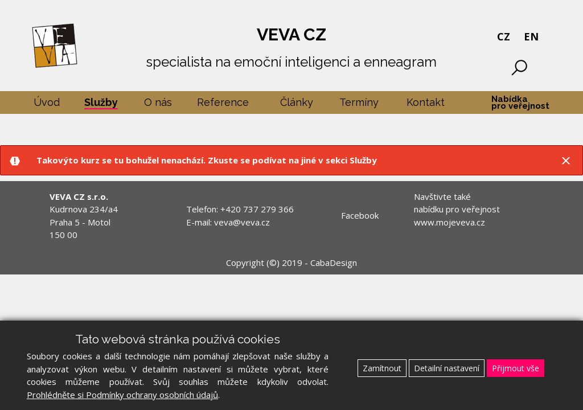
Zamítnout (382, 368)
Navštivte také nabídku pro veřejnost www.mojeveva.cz (457, 209)
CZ (503, 36)
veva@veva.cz (242, 222)
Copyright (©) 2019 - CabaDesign (291, 262)
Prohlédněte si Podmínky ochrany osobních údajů (122, 394)
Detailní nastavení (446, 368)
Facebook (360, 215)
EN (531, 36)
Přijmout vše (515, 368)
